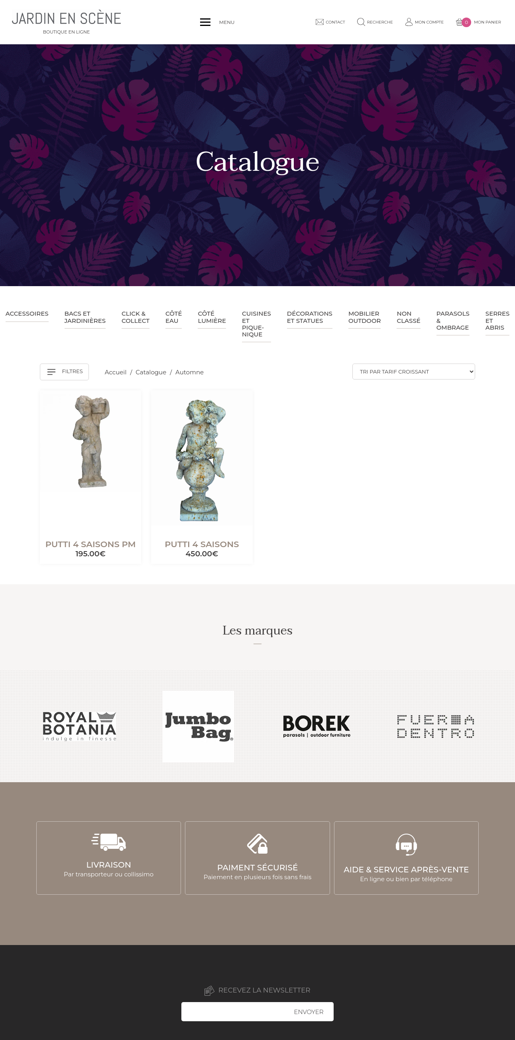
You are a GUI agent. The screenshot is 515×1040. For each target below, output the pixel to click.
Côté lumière (212, 317)
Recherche (375, 22)
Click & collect (135, 317)
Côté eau (173, 317)
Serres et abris (498, 320)
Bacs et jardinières (85, 317)
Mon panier (478, 22)
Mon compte (424, 22)
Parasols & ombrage (453, 320)
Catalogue (152, 372)
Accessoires (27, 313)
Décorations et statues (309, 317)
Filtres (65, 372)
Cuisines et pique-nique (256, 324)
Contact (330, 22)
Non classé (408, 317)
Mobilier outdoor (364, 317)
